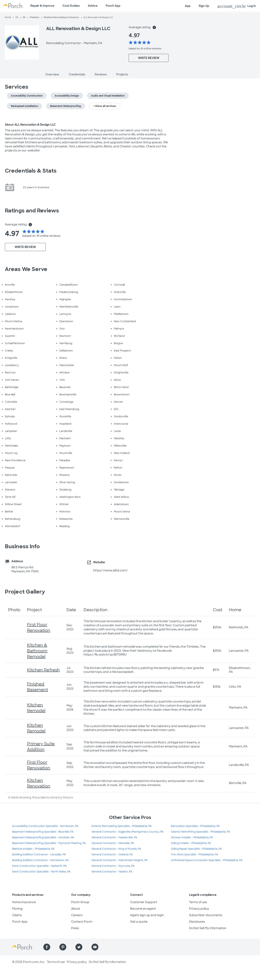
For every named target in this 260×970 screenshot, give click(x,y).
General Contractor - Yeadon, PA (111, 871)
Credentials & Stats (31, 170)
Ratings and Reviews (32, 210)
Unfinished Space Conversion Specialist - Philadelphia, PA (207, 860)
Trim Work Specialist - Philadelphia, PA (194, 854)
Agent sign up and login (147, 915)
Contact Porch (81, 921)
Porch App (113, 6)
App (187, 6)
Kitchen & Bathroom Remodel (37, 651)
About (75, 908)
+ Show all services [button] (104, 106)
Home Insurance (24, 902)
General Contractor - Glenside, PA (112, 843)
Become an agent (143, 908)
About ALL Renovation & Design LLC (30, 124)
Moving (17, 908)
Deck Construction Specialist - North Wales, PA (41, 871)
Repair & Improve (42, 6)
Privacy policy (199, 908)
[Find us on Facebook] (46, 947)
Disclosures (197, 921)
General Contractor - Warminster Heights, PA (119, 860)
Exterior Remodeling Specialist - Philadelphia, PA (121, 826)
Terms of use (198, 902)
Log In (236, 6)
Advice (93, 6)
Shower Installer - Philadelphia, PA (192, 837)
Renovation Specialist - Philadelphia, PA (195, 826)
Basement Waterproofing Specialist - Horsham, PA (43, 837)
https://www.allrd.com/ (110, 570)
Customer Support (143, 902)
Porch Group (80, 902)
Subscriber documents (205, 915)
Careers (77, 915)
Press (75, 928)
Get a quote (138, 921)
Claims (17, 915)
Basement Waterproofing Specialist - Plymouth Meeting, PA (49, 843)
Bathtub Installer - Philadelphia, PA (33, 848)
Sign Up (204, 6)
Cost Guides (71, 6)
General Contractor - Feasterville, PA (114, 837)
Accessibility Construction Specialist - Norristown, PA (45, 826)
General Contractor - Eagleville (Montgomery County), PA (127, 831)
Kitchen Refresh (43, 670)
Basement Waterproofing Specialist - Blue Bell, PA (43, 831)
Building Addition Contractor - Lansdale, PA (39, 854)
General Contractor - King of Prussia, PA (116, 848)
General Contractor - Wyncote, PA (113, 866)
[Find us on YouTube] (94, 947)
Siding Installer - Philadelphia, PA (191, 843)
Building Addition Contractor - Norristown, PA (40, 860)
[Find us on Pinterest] (62, 947)
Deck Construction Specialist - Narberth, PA (39, 866)
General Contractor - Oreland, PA (112, 854)
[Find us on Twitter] (78, 947)
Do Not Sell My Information (207, 928)
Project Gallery (25, 591)
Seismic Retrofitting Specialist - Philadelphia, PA (200, 831)
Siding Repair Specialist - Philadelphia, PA (196, 848)
